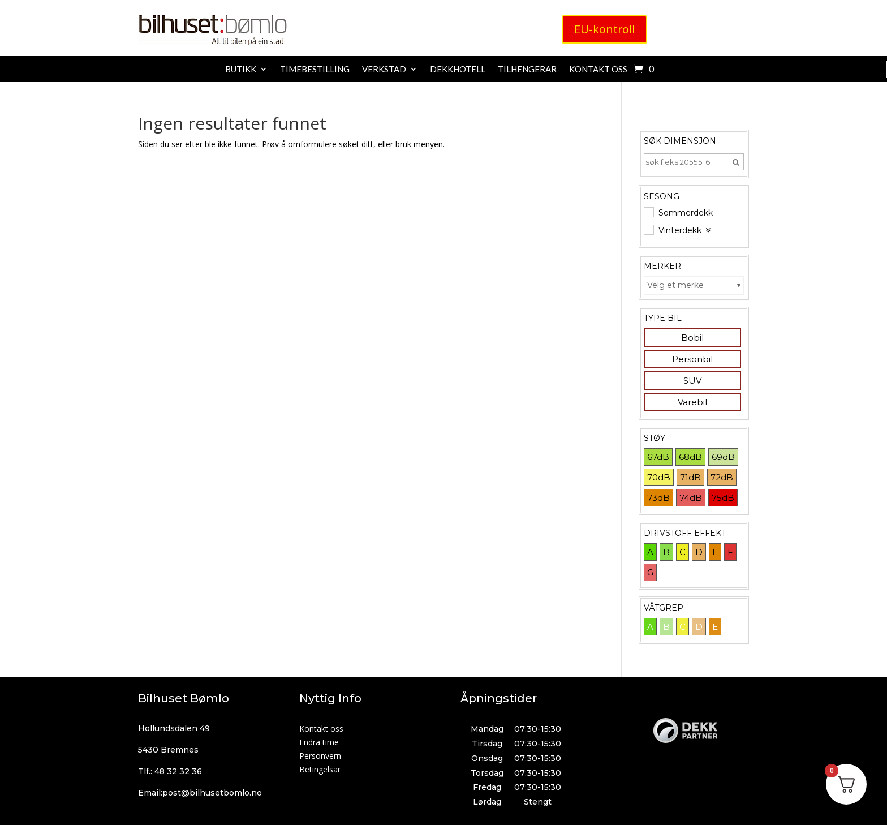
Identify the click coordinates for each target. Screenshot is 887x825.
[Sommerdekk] (648, 211)
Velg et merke (675, 285)
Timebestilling (315, 69)
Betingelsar (320, 769)
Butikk (240, 69)
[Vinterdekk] (648, 229)
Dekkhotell (457, 69)
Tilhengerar (527, 69)
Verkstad (384, 69)
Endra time (319, 742)
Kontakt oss (598, 69)
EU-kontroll (604, 29)
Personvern (320, 755)
